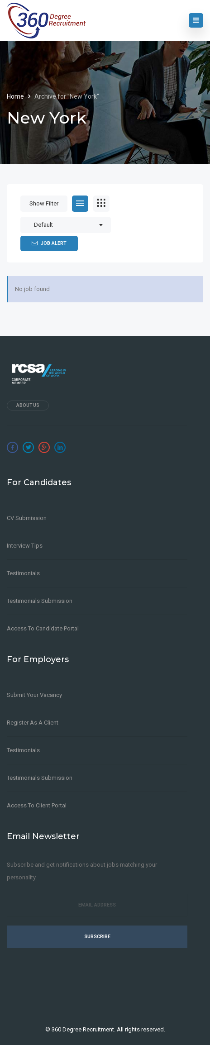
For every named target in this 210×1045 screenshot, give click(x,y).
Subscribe (97, 937)
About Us (27, 405)
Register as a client (32, 722)
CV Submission (27, 518)
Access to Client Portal (37, 805)
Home (16, 96)
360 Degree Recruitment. (83, 1029)
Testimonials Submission (39, 600)
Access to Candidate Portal (43, 628)
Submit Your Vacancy (34, 695)
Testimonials (23, 573)
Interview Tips (25, 545)
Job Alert (49, 243)
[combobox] (65, 225)
